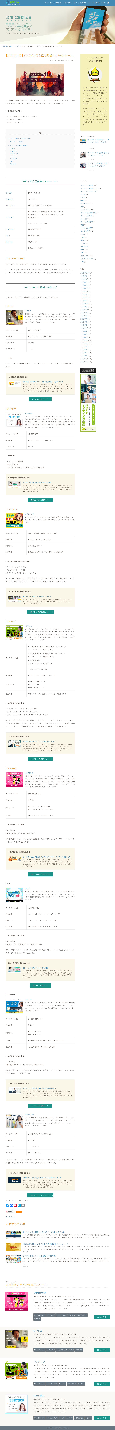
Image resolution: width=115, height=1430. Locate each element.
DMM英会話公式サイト (40, 874)
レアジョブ (13, 156)
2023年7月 (84, 282)
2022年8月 (84, 316)
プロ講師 (61, 1418)
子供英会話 (84, 246)
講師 (82, 206)
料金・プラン (85, 203)
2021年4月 (84, 362)
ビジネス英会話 (86, 228)
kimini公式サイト (40, 985)
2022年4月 (84, 328)
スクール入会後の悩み (88, 213)
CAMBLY (12, 149)
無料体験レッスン (39, 1315)
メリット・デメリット (88, 191)
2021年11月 (84, 343)
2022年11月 (84, 306)
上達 (82, 237)
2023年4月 (84, 291)
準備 (82, 225)
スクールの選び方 (80, 3)
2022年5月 (84, 325)
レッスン (83, 194)
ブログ (103, 3)
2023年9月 (84, 276)
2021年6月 (84, 355)
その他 (82, 234)
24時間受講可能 (82, 1315)
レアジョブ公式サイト (40, 759)
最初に (82, 249)
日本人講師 (73, 1315)
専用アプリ (37, 1319)
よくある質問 (85, 231)
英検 (82, 262)
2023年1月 (84, 300)
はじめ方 (83, 219)
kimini (12, 161)
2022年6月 (84, 322)
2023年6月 (84, 285)
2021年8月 (84, 349)
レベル (82, 197)
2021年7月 (84, 352)
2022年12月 (84, 303)
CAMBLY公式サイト (40, 399)
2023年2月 (84, 297)
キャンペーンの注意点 (16, 142)
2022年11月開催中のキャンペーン (19, 138)
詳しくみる (101, 1317)
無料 (82, 252)
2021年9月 (84, 346)
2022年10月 (84, 309)
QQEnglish (10, 199)
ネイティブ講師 (86, 216)
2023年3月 (84, 294)
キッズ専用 (60, 1350)
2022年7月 (84, 319)
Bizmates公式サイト (40, 1105)
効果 (82, 200)
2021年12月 (84, 340)
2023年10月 (84, 273)
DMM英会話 (13, 159)
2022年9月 (84, 313)
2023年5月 (84, 288)
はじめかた (68, 3)
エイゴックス (14, 154)
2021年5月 (84, 359)
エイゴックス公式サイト (40, 612)
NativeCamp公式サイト (40, 1195)
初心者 (82, 243)
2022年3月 (84, 331)
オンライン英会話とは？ (54, 3)
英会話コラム (85, 255)
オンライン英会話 (86, 185)
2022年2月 (84, 334)
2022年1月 (84, 337)
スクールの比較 (93, 3)
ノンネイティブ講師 (62, 1315)
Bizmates (13, 164)
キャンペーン (10, 1217)
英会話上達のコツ (86, 258)
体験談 (82, 240)
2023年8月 (84, 279)
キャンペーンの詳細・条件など (18, 145)
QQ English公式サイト (40, 500)
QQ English (13, 151)
